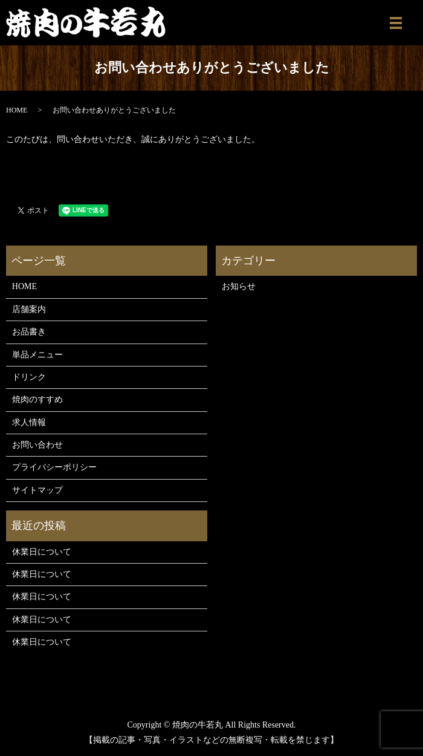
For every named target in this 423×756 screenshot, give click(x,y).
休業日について (41, 551)
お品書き (29, 331)
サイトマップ (37, 490)
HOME (16, 110)
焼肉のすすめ (37, 399)
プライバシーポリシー (54, 467)
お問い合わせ (37, 444)
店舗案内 (29, 309)
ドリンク (29, 377)
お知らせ (239, 286)
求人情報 (29, 422)
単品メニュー (37, 354)
